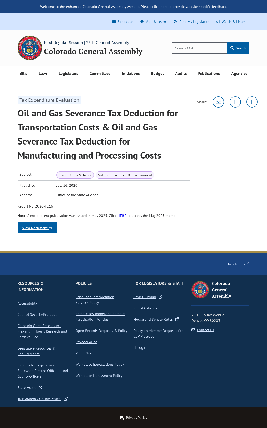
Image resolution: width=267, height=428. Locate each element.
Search (238, 48)
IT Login (140, 347)
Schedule (122, 21)
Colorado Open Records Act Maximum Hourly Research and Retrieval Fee (42, 331)
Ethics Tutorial (148, 296)
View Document (37, 227)
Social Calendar (146, 308)
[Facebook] (252, 102)
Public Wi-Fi (85, 353)
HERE (121, 215)
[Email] (218, 102)
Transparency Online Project (43, 398)
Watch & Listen (231, 21)
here (163, 6)
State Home (30, 387)
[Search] (199, 48)
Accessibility (27, 303)
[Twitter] (235, 102)
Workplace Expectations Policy (100, 364)
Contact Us (202, 330)
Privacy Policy (86, 341)
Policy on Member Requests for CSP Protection (158, 333)
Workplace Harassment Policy (99, 375)
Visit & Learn (153, 21)
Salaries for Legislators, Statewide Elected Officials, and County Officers (43, 371)
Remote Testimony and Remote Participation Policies (100, 316)
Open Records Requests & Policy (101, 330)
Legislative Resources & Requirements (37, 351)
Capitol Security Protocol (37, 314)
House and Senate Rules (156, 319)
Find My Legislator (191, 21)
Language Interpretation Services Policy (95, 299)
